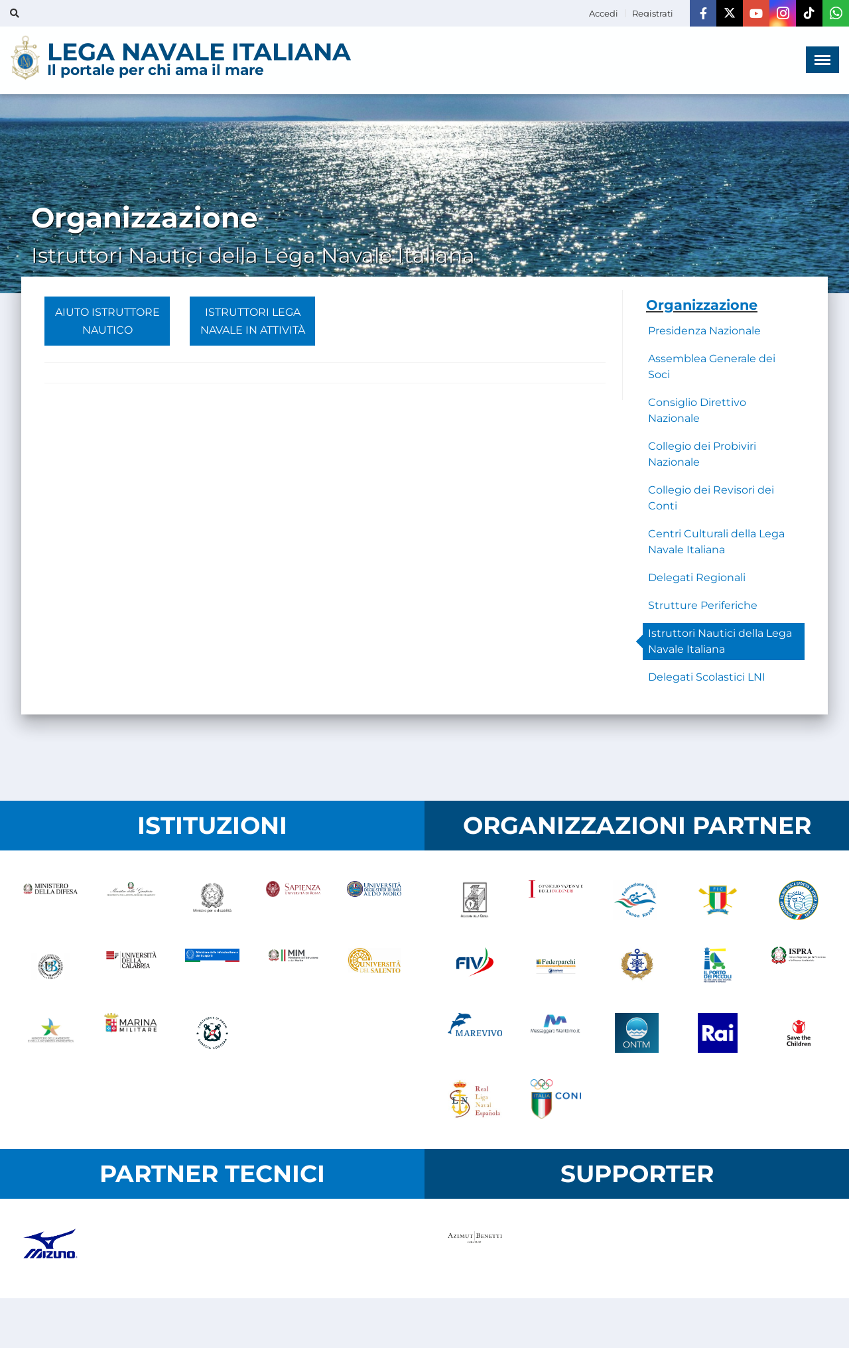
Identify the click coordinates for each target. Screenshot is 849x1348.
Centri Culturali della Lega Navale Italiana (716, 541)
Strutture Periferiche (702, 605)
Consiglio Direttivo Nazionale (697, 410)
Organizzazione (701, 305)
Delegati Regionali (697, 577)
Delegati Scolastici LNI (706, 677)
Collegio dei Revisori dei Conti (711, 498)
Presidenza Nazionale (704, 330)
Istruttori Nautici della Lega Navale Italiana (720, 641)
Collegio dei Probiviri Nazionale (702, 454)
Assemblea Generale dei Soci (711, 366)
